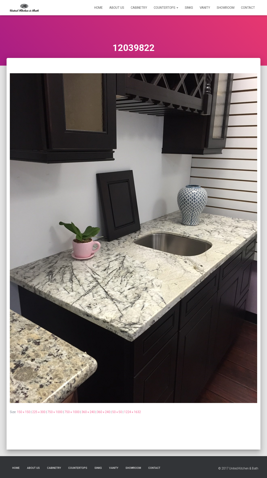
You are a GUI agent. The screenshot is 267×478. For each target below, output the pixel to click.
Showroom (225, 7)
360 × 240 (88, 412)
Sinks (189, 7)
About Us (116, 7)
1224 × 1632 (132, 412)
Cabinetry (139, 7)
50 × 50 (117, 412)
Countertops (166, 7)
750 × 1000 (55, 412)
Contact (248, 7)
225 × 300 (38, 412)
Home (98, 7)
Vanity (205, 7)
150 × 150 (23, 412)
